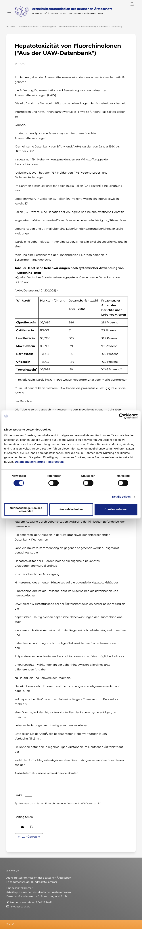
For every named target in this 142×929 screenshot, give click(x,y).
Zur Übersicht (31, 836)
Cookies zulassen (116, 509)
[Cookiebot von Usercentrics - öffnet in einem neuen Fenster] (122, 416)
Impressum (56, 461)
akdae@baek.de (20, 906)
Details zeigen (121, 496)
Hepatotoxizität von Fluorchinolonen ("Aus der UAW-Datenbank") (60, 803)
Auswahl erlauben (71, 509)
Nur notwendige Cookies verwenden (26, 509)
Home (11, 26)
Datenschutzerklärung (30, 461)
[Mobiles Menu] (9, 11)
